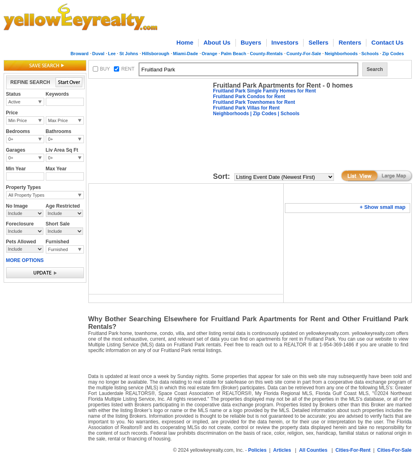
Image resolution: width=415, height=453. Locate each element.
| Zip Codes (262, 113)
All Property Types (27, 195)
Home (184, 42)
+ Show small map (382, 207)
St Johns (128, 53)
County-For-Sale (304, 53)
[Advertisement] (149, 132)
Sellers (318, 42)
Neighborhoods (341, 53)
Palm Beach (233, 53)
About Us (217, 42)
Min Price (18, 120)
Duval (98, 53)
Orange (210, 53)
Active (15, 101)
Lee (112, 53)
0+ (11, 139)
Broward (80, 53)
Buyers (251, 42)
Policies (257, 450)
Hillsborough (155, 53)
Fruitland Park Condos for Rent (249, 96)
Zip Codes (393, 53)
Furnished (58, 249)
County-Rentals (266, 53)
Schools (370, 53)
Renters (349, 42)
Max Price (58, 120)
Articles (282, 450)
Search (375, 69)
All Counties (313, 450)
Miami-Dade (185, 53)
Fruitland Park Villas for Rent (246, 108)
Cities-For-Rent (353, 450)
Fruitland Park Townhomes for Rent (254, 102)
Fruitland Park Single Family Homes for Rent (264, 91)
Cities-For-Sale (394, 450)
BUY (105, 69)
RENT (128, 69)
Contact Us (387, 42)
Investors (285, 42)
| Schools (287, 113)
